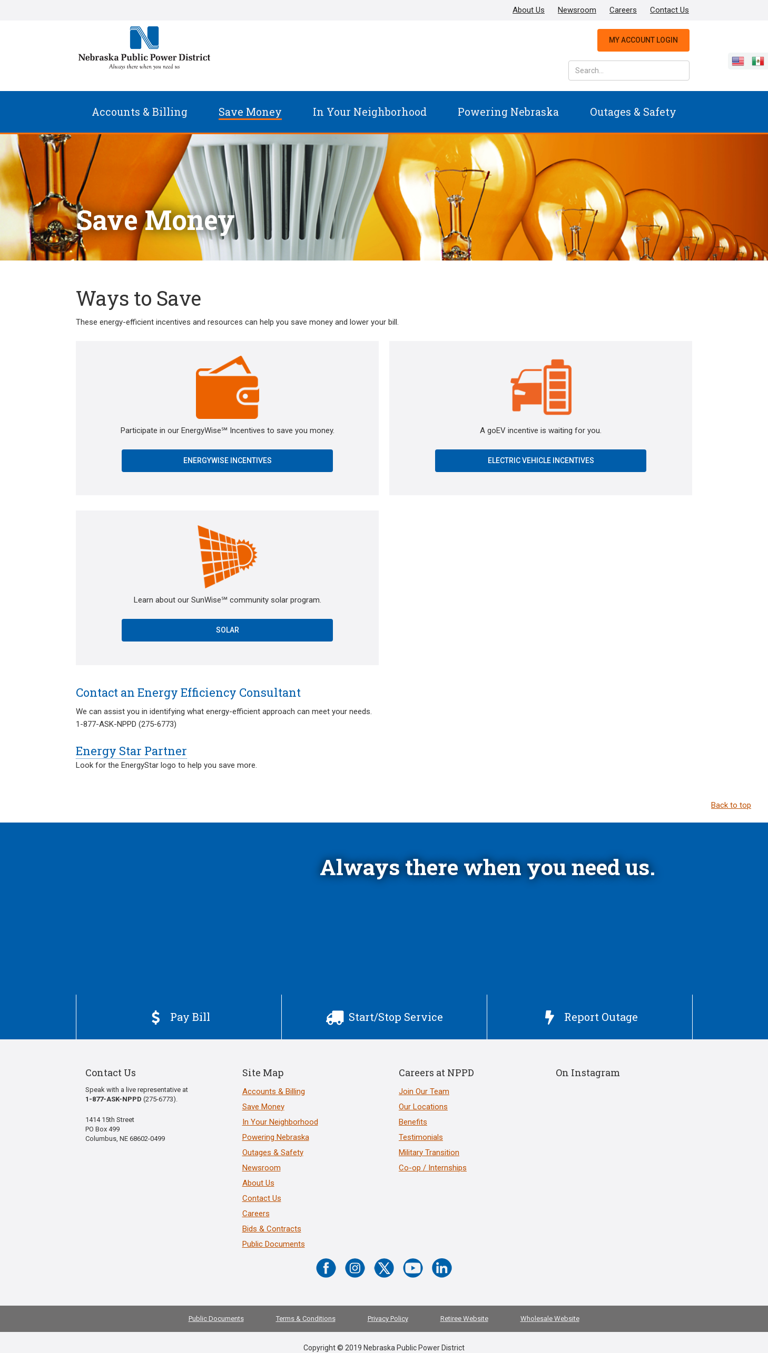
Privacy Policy (388, 1318)
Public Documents (273, 1244)
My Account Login (643, 40)
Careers (623, 10)
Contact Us (669, 10)
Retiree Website (464, 1318)
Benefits (413, 1122)
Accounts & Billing (140, 111)
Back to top (731, 805)
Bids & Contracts (271, 1229)
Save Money (250, 111)
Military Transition (429, 1152)
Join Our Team (424, 1091)
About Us (529, 10)
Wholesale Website (549, 1318)
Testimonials (421, 1137)
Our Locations (423, 1106)
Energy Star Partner (131, 750)
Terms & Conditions (306, 1318)
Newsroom (577, 10)
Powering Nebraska (508, 111)
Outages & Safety (633, 111)
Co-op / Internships (433, 1167)
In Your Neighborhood (370, 111)
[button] (139, 112)
